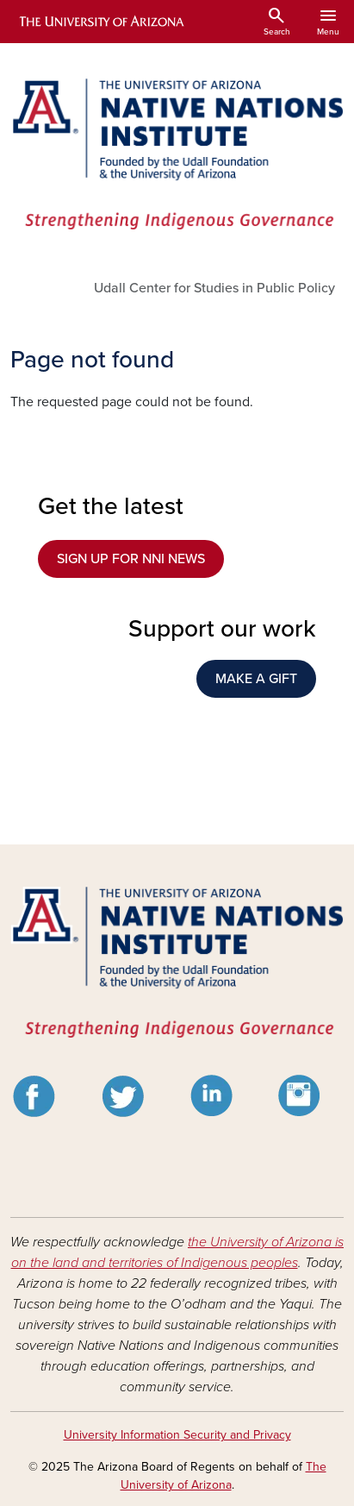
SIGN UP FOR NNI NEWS (131, 559)
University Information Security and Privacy (177, 1435)
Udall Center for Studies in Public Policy (214, 288)
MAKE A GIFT (256, 678)
